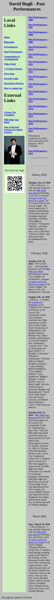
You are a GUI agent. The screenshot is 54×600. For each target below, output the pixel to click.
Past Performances (13, 52)
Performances (11, 47)
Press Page (9, 74)
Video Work (10, 64)
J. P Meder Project (13, 69)
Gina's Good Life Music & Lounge (37, 199)
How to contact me (13, 88)
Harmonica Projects (14, 83)
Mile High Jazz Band (37, 191)
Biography (9, 42)
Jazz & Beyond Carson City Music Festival (13, 129)
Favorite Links (11, 78)
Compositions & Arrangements (12, 57)
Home (7, 37)
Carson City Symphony (10, 113)
